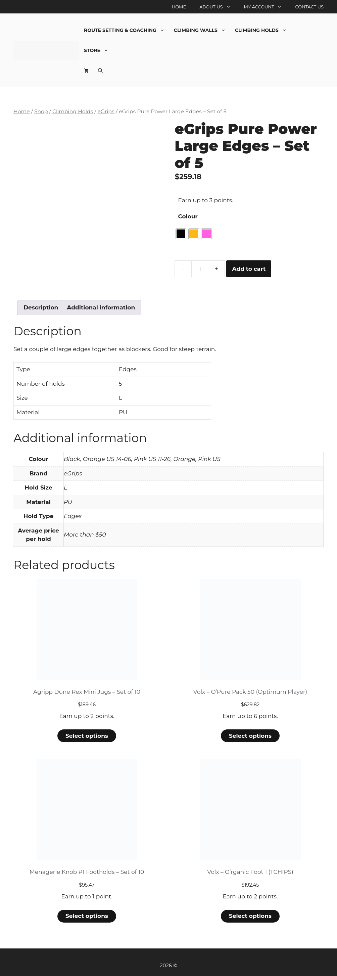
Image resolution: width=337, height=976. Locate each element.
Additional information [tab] (101, 307)
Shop (41, 111)
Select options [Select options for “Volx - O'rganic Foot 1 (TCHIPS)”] (250, 916)
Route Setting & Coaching (126, 30)
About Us (218, 6)
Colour (187, 216)
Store (98, 50)
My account (266, 6)
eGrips (105, 111)
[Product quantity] (199, 268)
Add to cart (249, 268)
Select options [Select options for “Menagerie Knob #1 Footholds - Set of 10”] (86, 916)
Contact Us (309, 6)
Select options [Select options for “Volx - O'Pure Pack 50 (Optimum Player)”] (250, 735)
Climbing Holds (263, 30)
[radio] (181, 234)
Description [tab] (40, 307)
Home (179, 6)
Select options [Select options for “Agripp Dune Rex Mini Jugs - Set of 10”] (86, 735)
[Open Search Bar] (100, 70)
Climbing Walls (202, 30)
